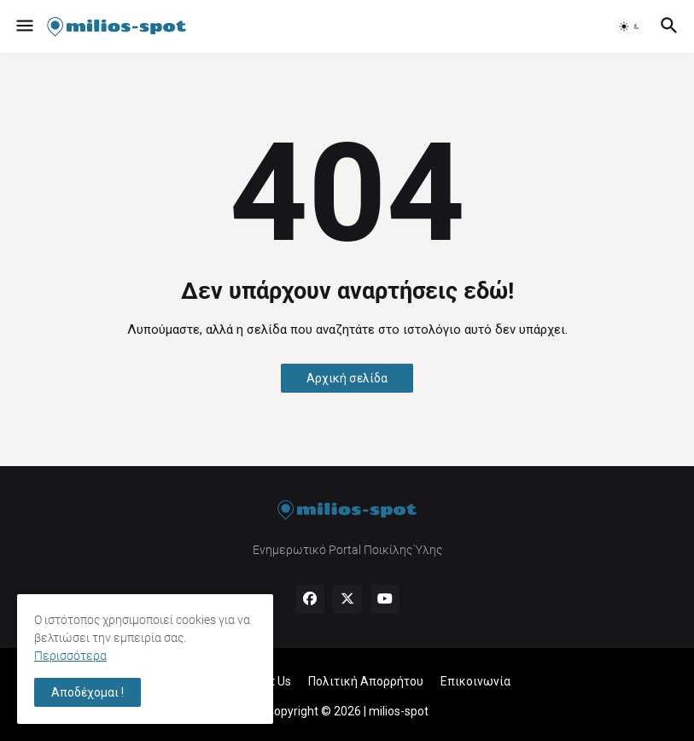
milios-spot (399, 711)
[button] (23, 26)
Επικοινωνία (475, 681)
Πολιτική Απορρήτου (365, 681)
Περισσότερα (70, 655)
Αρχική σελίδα (347, 378)
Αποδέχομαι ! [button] (87, 692)
